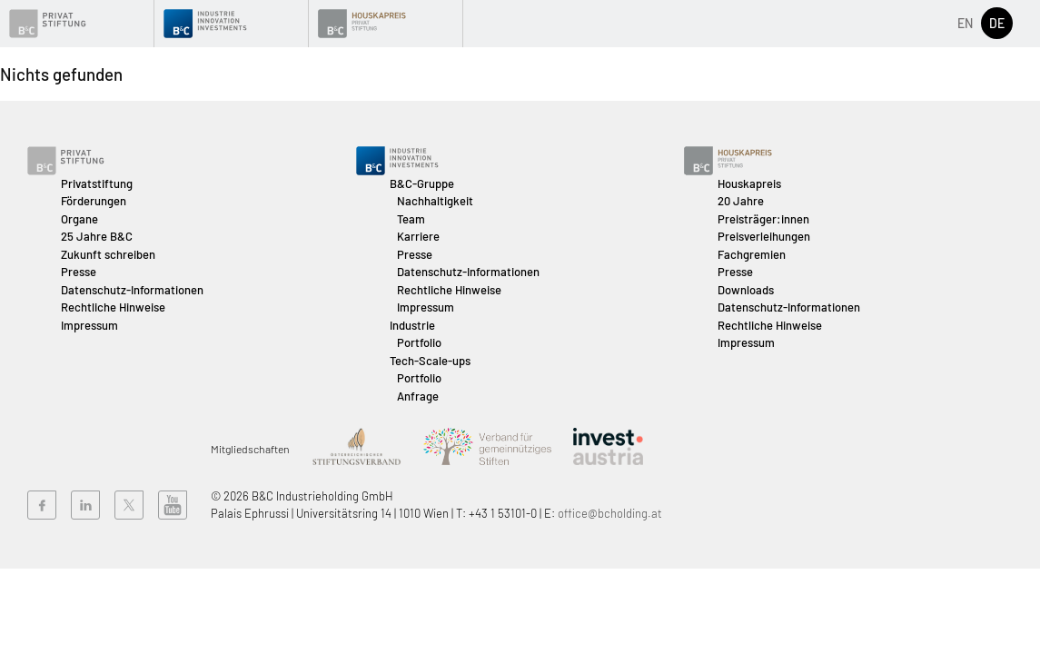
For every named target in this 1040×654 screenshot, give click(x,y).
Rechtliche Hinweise (113, 307)
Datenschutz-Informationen (132, 289)
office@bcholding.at (610, 513)
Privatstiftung (97, 183)
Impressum (89, 325)
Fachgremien (752, 254)
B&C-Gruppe (422, 183)
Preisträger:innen (763, 219)
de (997, 23)
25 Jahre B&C (97, 236)
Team (411, 219)
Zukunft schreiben (108, 254)
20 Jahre (741, 200)
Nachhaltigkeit (435, 200)
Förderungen (93, 200)
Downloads (746, 289)
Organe (79, 219)
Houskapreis (749, 183)
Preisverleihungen (764, 236)
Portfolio (419, 342)
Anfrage (418, 396)
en (965, 23)
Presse (78, 271)
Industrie (412, 325)
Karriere (418, 236)
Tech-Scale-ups (430, 360)
